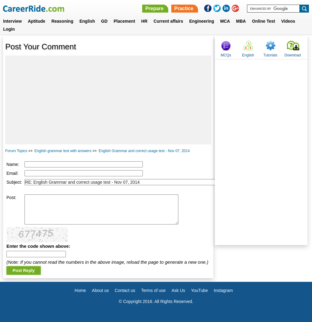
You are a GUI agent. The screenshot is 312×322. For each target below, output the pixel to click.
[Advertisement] (108, 100)
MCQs (226, 55)
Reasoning (62, 21)
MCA (225, 21)
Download (292, 55)
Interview (12, 21)
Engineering (201, 21)
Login (9, 29)
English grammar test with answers (62, 151)
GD (104, 21)
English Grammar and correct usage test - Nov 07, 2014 (144, 151)
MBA (241, 21)
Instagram (223, 290)
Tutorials (270, 55)
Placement (124, 21)
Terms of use (153, 290)
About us (100, 290)
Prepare (154, 8)
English (87, 21)
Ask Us (178, 290)
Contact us (125, 290)
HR (144, 21)
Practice (183, 8)
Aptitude (36, 21)
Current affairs (168, 21)
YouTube (199, 290)
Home (80, 290)
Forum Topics (16, 151)
